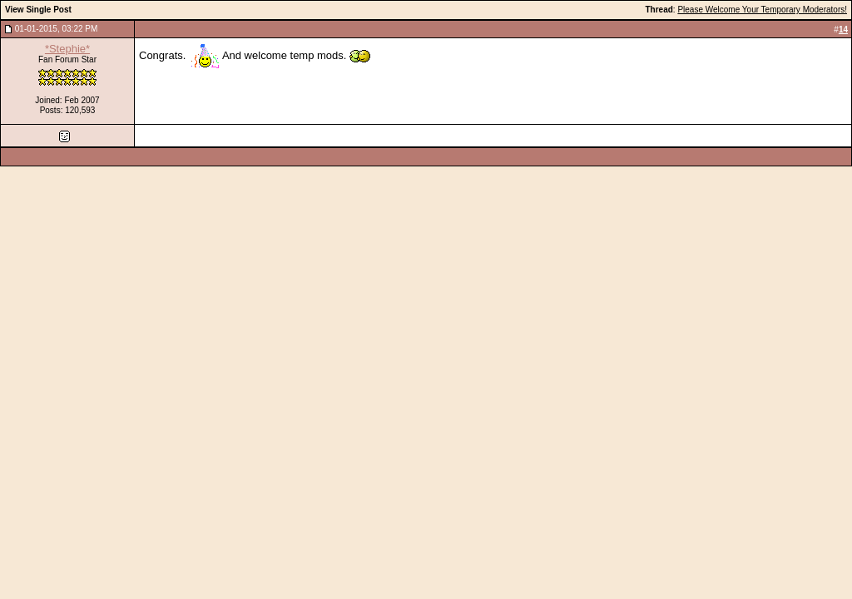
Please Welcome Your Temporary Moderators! (762, 9)
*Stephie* (67, 48)
